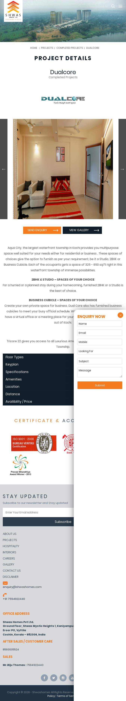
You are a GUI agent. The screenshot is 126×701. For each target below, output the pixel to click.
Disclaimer (10, 577)
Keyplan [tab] (61, 364)
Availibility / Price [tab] (61, 401)
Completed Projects (69, 48)
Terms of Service (68, 696)
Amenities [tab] (61, 379)
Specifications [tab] (61, 372)
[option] (63, 169)
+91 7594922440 (14, 599)
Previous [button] (3, 169)
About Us (9, 534)
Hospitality (11, 546)
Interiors (9, 552)
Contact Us (12, 571)
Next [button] (122, 169)
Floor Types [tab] (61, 357)
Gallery (8, 564)
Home (33, 48)
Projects (10, 540)
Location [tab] (61, 386)
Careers (9, 559)
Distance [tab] (61, 394)
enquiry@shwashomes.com (22, 587)
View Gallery (79, 230)
